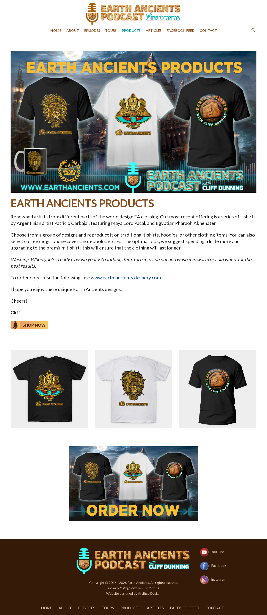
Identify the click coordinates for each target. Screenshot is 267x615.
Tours (111, 30)
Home (55, 30)
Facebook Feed (181, 30)
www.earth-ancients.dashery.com (126, 277)
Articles (154, 30)
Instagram (218, 579)
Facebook (218, 565)
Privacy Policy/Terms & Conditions (133, 588)
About (72, 30)
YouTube (218, 552)
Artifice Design (149, 593)
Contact (208, 30)
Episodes (92, 30)
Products (131, 30)
